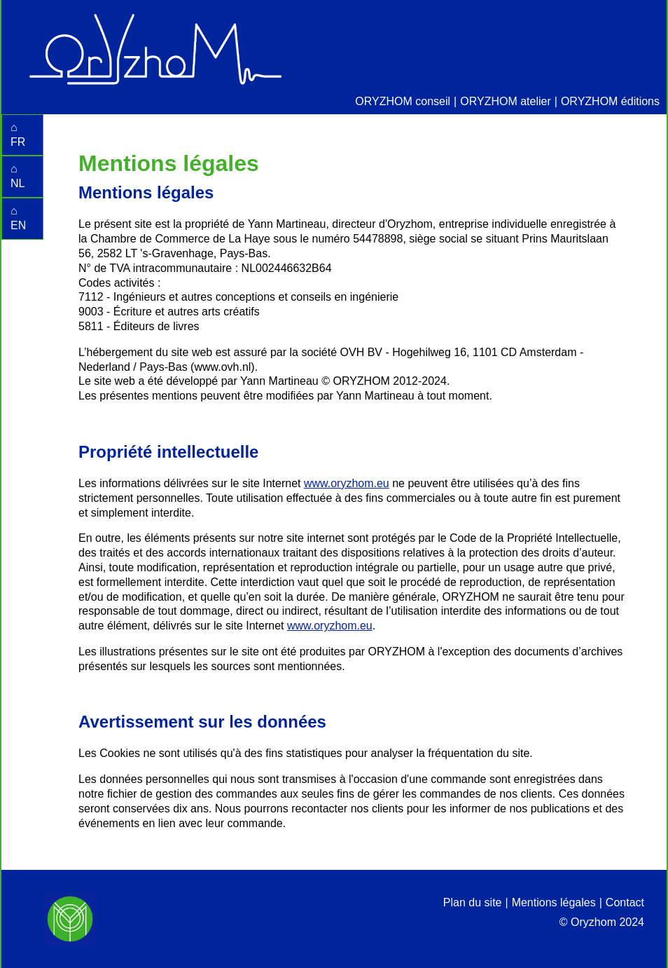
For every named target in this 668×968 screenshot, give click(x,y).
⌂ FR (18, 134)
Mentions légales (554, 902)
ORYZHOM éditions (610, 101)
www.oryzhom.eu (346, 483)
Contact (625, 902)
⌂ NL (18, 176)
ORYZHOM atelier (505, 101)
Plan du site (472, 902)
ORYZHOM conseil (402, 101)
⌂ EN (18, 218)
